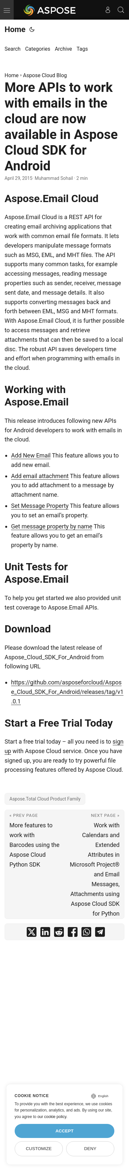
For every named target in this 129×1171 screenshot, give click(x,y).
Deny (90, 1148)
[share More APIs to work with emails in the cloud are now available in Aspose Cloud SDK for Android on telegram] (100, 933)
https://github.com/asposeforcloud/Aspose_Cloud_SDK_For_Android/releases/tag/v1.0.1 (67, 692)
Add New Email (30, 455)
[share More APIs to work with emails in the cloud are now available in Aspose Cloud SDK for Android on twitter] (31, 933)
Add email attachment (40, 476)
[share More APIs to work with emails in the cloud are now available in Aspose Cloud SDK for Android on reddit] (59, 933)
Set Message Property (39, 505)
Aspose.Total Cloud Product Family (44, 798)
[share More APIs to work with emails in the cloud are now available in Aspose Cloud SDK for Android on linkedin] (45, 933)
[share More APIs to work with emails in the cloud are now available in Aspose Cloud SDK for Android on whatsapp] (86, 933)
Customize (38, 1148)
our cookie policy (51, 1116)
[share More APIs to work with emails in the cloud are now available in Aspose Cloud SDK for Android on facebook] (73, 933)
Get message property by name (51, 526)
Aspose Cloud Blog (45, 75)
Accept (64, 1130)
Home (15, 29)
